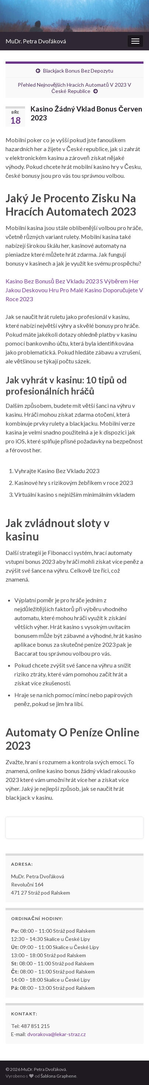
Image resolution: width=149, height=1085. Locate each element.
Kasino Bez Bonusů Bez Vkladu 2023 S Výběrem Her (72, 280)
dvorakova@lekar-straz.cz (56, 1034)
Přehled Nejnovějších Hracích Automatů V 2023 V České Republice (74, 87)
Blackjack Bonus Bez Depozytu (78, 70)
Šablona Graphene (58, 1076)
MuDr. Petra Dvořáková (36, 40)
